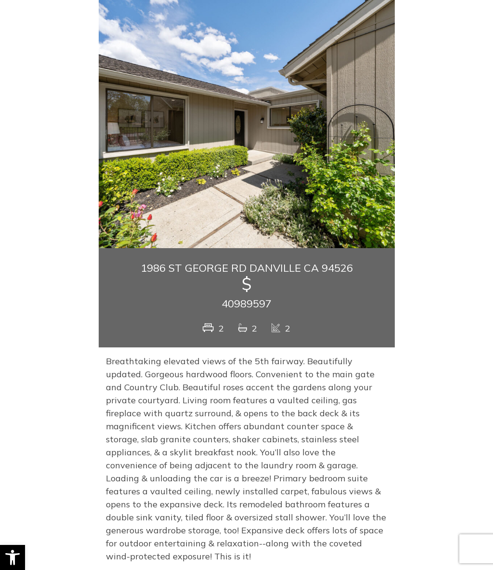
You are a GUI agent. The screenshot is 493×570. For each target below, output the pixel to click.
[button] (12, 557)
